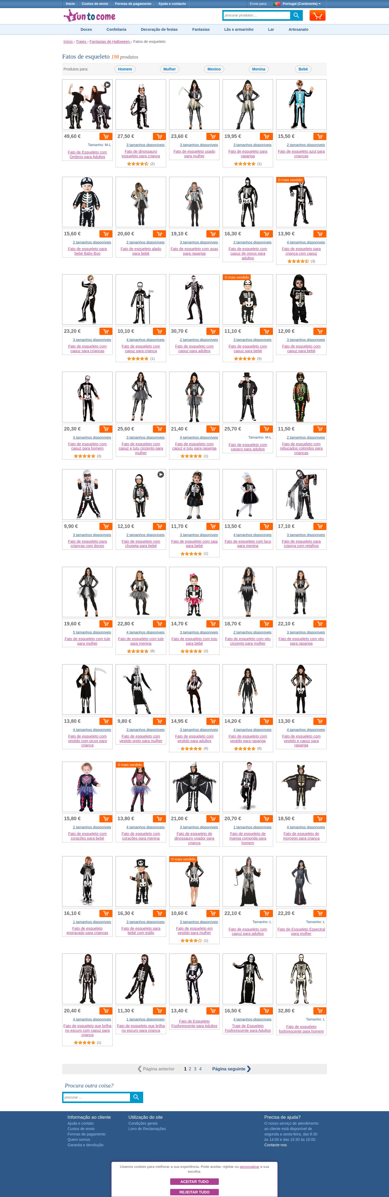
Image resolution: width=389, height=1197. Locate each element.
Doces (86, 29)
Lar (271, 29)
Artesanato (298, 29)
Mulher (169, 69)
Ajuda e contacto (172, 4)
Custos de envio (95, 4)
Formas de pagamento (133, 4)
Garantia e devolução (85, 1145)
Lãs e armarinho (238, 29)
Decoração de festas (159, 29)
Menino (214, 69)
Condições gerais (143, 1123)
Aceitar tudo (194, 1181)
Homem (125, 69)
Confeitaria (116, 29)
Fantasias (201, 29)
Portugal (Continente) (297, 4)
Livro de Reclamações (147, 1129)
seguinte (231, 1069)
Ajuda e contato (81, 1123)
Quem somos (79, 1139)
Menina (258, 69)
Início (70, 4)
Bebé (303, 69)
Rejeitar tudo (194, 1192)
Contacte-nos (275, 1145)
